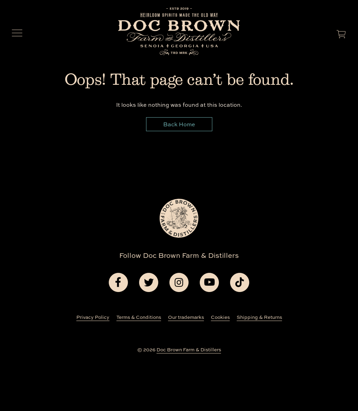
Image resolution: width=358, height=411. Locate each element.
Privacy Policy (92, 317)
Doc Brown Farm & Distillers (189, 349)
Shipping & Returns (259, 317)
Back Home (179, 124)
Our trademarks (186, 317)
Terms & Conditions (138, 317)
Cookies (220, 317)
